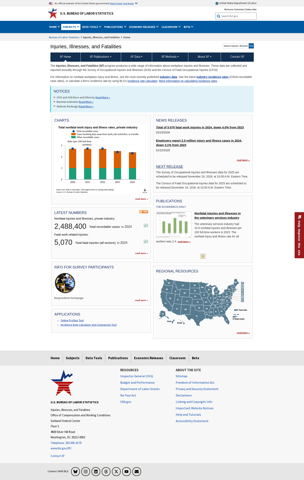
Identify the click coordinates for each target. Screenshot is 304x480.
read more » (141, 253)
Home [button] (53, 27)
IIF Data (135, 56)
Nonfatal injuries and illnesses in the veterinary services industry (217, 215)
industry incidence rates (213, 77)
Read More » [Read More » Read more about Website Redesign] (86, 106)
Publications (118, 358)
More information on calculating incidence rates (188, 81)
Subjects (72, 358)
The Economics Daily (171, 206)
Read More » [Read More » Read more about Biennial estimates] (86, 102)
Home (55, 358)
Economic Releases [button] (142, 27)
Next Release (169, 167)
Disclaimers (184, 395)
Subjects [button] (69, 27)
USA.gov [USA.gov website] (125, 402)
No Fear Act (128, 395)
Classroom (177, 358)
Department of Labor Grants (140, 389)
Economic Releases (148, 358)
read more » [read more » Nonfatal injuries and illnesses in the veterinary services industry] (184, 241)
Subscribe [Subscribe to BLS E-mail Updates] (251, 9)
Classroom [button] (170, 27)
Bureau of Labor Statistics (64, 37)
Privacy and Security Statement (197, 389)
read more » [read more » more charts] (141, 198)
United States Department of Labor (236, 3)
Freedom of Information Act (195, 382)
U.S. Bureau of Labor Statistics (86, 13)
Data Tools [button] (90, 27)
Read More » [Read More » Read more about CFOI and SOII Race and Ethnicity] (102, 97)
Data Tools (94, 358)
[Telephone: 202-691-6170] (82, 443)
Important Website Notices (195, 408)
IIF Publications (99, 56)
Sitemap (181, 376)
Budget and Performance (137, 382)
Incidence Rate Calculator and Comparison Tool (88, 325)
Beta (195, 358)
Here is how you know (122, 3)
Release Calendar (234, 9)
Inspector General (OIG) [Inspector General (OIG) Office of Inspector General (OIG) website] (136, 376)
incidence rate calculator (142, 81)
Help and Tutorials (188, 414)
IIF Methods (169, 56)
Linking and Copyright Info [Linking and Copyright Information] (194, 402)
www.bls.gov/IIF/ (61, 448)
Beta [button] (187, 27)
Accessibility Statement (192, 421)
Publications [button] (113, 27)
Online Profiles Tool (72, 320)
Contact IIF (58, 456)
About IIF (203, 56)
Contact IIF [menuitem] (237, 56)
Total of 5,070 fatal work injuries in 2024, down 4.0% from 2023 (200, 127)
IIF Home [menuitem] (65, 56)
